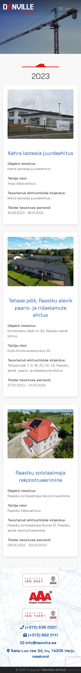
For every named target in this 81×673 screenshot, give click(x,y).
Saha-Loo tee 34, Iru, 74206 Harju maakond (40, 653)
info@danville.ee (38, 642)
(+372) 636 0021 (38, 627)
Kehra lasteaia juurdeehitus (40, 153)
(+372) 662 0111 (40, 634)
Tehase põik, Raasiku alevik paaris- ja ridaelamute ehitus (40, 307)
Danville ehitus (53, 670)
